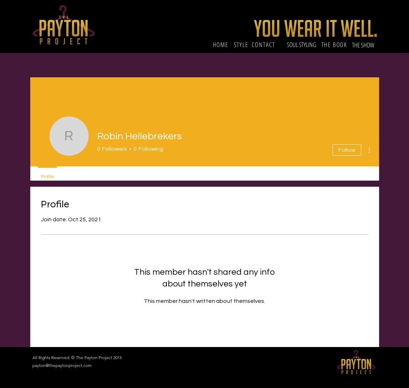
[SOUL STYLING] (301, 45)
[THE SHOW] (363, 45)
